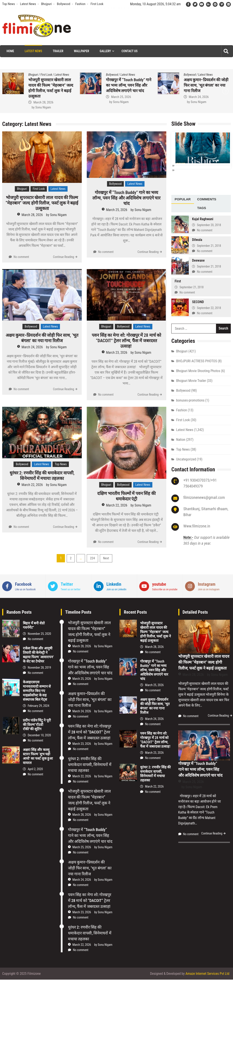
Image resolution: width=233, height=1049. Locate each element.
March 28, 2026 (43, 102)
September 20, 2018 (209, 224)
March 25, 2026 (121, 97)
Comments (206, 199)
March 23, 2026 (116, 352)
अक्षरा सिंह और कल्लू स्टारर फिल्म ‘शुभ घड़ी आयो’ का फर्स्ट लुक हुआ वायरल (38, 756)
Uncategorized (186, 459)
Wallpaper (81, 51)
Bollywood (63, 4)
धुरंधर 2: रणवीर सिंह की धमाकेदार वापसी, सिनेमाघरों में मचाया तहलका (42, 475)
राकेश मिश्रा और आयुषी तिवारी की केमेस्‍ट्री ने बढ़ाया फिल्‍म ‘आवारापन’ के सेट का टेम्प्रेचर (38, 654)
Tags (201, 207)
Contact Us (130, 51)
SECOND (198, 301)
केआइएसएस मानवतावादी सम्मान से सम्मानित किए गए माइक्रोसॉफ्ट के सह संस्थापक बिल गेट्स (37, 691)
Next (106, 558)
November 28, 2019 (39, 667)
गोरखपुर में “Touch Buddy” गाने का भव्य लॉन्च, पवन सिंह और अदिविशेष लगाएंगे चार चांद (128, 85)
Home (10, 51)
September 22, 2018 (209, 307)
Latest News (28, 4)
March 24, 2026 (199, 97)
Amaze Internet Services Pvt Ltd (207, 974)
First (178, 281)
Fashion (80, 4)
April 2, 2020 (35, 769)
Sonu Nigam (43, 107)
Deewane (198, 260)
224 (92, 558)
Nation (180, 439)
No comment (21, 257)
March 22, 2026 (32, 485)
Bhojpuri (46, 4)
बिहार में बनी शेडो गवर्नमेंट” (34, 625)
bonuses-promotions (190, 400)
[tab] (182, 199)
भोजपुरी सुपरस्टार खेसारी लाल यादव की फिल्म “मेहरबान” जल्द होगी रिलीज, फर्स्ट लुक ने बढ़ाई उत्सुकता (42, 203)
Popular (182, 199)
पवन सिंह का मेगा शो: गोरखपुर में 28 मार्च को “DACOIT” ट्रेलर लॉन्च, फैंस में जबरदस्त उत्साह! (126, 341)
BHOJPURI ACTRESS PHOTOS (196, 361)
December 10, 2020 (39, 735)
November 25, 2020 (39, 633)
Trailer (58, 51)
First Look (96, 4)
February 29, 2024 (38, 705)
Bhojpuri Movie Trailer (191, 380)
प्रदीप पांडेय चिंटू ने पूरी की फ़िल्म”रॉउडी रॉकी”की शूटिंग (37, 724)
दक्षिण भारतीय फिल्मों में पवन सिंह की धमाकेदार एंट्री (126, 496)
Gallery (105, 51)
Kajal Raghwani (202, 218)
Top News (8, 4)
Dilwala (197, 239)
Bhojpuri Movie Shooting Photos (198, 370)
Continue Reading (63, 257)
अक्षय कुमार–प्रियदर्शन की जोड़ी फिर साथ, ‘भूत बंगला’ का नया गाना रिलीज (206, 85)
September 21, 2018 (209, 245)
